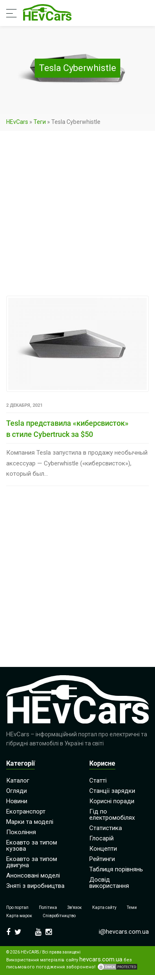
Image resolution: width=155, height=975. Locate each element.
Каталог (17, 780)
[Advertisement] (77, 215)
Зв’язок (74, 907)
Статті (98, 780)
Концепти (103, 848)
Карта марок (19, 915)
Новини (16, 801)
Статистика (105, 828)
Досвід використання (109, 883)
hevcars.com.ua (100, 959)
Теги (39, 122)
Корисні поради (111, 801)
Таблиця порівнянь (116, 869)
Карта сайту (104, 907)
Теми (132, 907)
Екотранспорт (25, 811)
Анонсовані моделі (33, 875)
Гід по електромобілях (112, 814)
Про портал (17, 907)
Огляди (16, 791)
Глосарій (101, 838)
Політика (48, 907)
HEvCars (17, 122)
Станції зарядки (112, 791)
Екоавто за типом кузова (31, 845)
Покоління (21, 832)
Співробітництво (59, 915)
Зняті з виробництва (35, 886)
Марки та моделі (29, 822)
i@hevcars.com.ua (124, 931)
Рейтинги (102, 859)
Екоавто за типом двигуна (31, 862)
